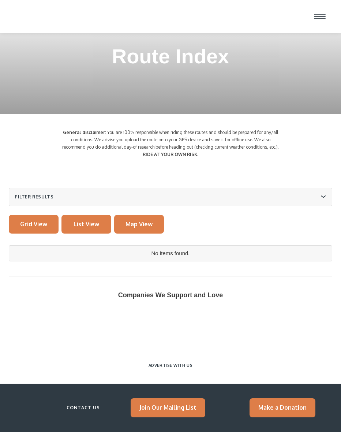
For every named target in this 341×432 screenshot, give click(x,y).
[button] (319, 16)
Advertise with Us (170, 365)
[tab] (34, 224)
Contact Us (83, 407)
